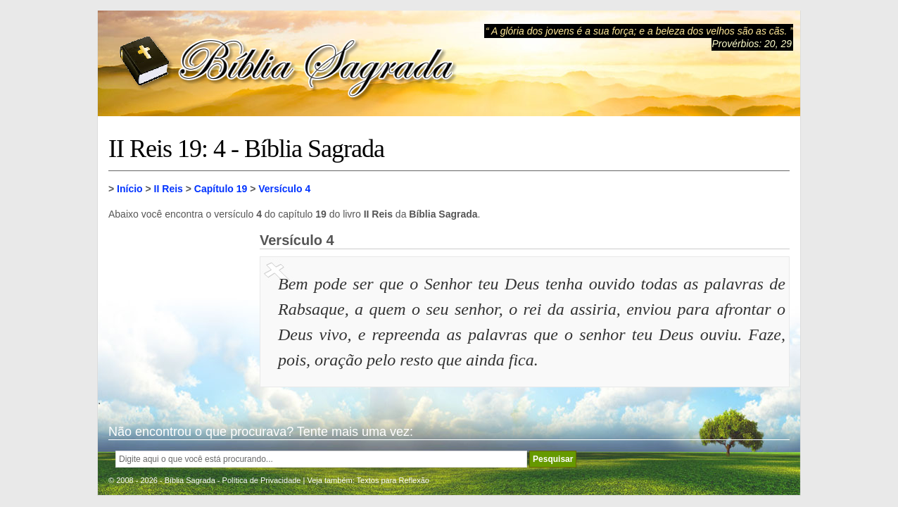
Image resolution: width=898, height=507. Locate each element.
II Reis (168, 188)
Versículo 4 (284, 188)
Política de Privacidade (261, 480)
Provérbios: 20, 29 (752, 43)
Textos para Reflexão (393, 480)
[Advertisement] (178, 302)
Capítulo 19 (220, 188)
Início (130, 188)
